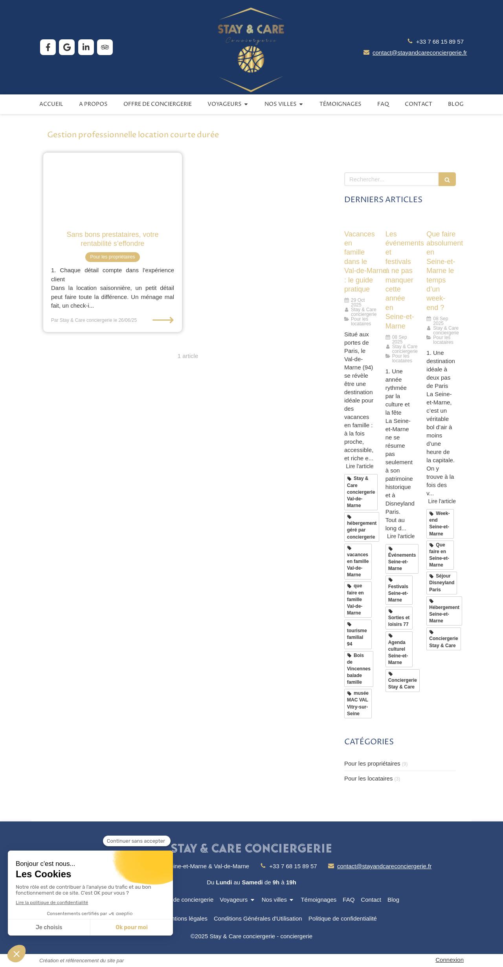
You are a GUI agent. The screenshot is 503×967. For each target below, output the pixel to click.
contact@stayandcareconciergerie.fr (420, 52)
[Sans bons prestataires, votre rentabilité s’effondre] (112, 187)
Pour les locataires (368, 778)
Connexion (449, 959)
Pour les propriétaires (372, 763)
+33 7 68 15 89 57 (440, 41)
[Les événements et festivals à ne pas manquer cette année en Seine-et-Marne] (400, 220)
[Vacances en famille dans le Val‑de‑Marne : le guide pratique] (359, 220)
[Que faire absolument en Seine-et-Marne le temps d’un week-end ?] (441, 220)
